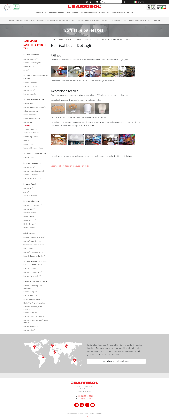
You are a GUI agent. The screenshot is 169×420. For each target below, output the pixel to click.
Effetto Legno (28, 216)
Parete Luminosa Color (31, 118)
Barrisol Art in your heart (33, 252)
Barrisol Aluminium (30, 175)
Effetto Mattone (29, 220)
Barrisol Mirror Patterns (32, 178)
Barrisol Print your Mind (32, 205)
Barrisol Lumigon (30, 295)
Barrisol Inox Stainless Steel (33, 171)
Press (98, 21)
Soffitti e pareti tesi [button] (56, 13)
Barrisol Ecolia (29, 90)
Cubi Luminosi (28, 144)
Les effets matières (30, 213)
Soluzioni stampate (31, 201)
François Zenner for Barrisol (34, 256)
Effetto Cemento (29, 224)
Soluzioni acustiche (31, 55)
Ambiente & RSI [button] (103, 13)
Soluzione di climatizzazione (34, 153)
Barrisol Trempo (29, 268)
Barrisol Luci (28, 122)
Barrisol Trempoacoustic (32, 272)
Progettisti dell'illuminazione (35, 281)
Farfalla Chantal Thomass (32, 299)
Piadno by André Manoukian (34, 303)
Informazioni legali (84, 416)
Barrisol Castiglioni (30, 313)
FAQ (149, 21)
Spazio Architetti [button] (37, 21)
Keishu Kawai (28, 248)
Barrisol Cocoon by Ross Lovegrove (32, 287)
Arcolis (26, 70)
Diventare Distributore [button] (85, 21)
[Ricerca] (111, 1)
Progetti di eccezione (89, 13)
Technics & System (54, 21)
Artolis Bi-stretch (30, 195)
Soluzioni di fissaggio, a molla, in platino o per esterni (35, 262)
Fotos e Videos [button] (72, 13)
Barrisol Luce (28, 104)
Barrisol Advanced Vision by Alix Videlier (35, 321)
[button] (140, 2)
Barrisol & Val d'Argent (32, 241)
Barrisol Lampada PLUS (32, 326)
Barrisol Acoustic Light (32, 63)
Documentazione (118, 13)
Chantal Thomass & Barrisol (34, 237)
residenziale (25, 21)
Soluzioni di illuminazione (33, 99)
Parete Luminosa (29, 115)
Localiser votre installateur (116, 361)
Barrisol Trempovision (32, 276)
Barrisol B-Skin (29, 330)
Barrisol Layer (29, 209)
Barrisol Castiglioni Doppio (33, 316)
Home (53, 39)
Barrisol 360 (14, 21)
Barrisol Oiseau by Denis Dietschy (32, 307)
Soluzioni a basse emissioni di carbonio (35, 77)
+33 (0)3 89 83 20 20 (85, 396)
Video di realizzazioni (32, 133)
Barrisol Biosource (30, 86)
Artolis (26, 192)
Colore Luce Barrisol (30, 111)
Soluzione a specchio (32, 163)
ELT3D (26, 140)
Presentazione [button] (40, 13)
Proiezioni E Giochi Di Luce (33, 148)
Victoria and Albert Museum (33, 245)
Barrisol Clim (28, 157)
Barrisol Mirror (29, 167)
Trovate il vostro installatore (114, 21)
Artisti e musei (29, 233)
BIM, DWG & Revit (68, 21)
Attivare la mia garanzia (136, 21)
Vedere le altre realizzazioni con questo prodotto (70, 166)
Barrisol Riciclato (29, 94)
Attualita (130, 13)
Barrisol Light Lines (30, 137)
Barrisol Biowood (30, 83)
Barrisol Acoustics (30, 59)
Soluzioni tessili (29, 184)
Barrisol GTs (28, 188)
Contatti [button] (155, 21)
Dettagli (27, 126)
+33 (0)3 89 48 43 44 (85, 398)
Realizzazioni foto (31, 129)
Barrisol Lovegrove (30, 292)
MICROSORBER (29, 66)
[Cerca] (124, 1)
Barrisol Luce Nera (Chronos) (34, 107)
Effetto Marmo (29, 227)
